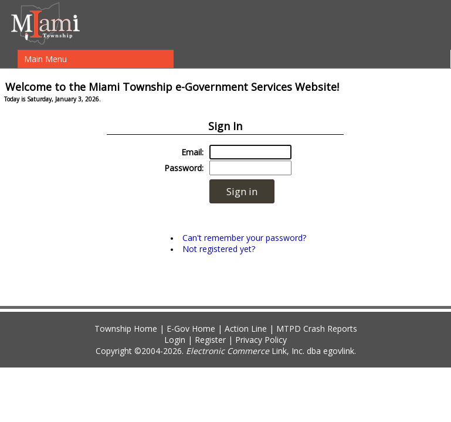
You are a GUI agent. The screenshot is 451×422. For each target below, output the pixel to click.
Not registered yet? (218, 248)
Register (210, 339)
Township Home (125, 328)
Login (174, 339)
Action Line (246, 328)
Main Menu (45, 58)
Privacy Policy (261, 339)
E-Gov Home (191, 328)
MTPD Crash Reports (316, 328)
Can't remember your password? (244, 237)
